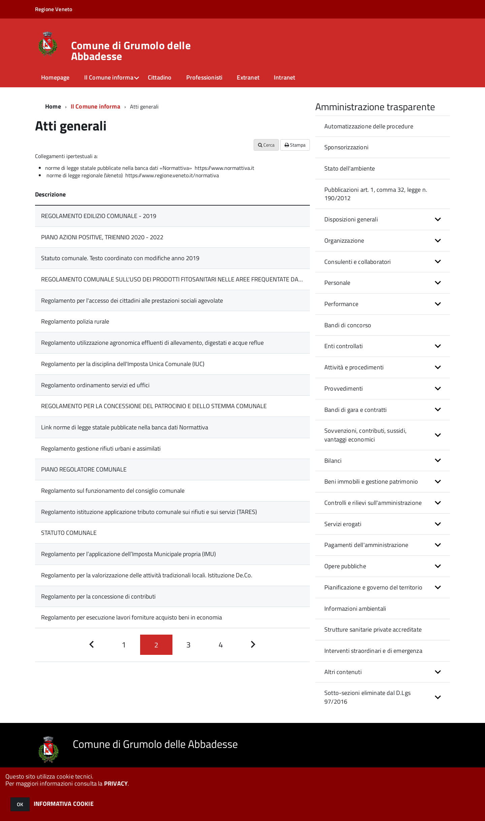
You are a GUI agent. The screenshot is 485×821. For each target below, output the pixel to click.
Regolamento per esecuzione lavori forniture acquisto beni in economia (131, 617)
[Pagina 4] (221, 645)
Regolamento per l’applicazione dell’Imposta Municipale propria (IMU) (128, 553)
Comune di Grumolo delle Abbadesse (131, 50)
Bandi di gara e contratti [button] (355, 409)
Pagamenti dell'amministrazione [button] (366, 544)
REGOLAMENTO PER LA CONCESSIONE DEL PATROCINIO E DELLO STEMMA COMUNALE (154, 405)
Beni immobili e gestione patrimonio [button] (371, 481)
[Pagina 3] (188, 645)
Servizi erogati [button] (342, 523)
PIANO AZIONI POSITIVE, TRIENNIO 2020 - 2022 (102, 237)
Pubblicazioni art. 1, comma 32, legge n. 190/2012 (375, 194)
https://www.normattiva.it (224, 168)
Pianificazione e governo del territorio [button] (373, 587)
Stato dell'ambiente (349, 168)
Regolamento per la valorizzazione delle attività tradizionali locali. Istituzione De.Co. (146, 575)
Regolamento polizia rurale (75, 321)
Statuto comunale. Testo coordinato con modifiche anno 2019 (120, 258)
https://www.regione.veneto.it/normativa (172, 175)
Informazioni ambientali (355, 608)
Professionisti (204, 77)
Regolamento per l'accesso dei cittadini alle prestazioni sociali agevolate (132, 300)
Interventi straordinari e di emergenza (373, 650)
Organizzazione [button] (344, 240)
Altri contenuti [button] (343, 671)
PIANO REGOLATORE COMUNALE (84, 469)
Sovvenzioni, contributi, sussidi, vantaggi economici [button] (365, 435)
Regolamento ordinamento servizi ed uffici (95, 385)
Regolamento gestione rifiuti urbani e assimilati (101, 448)
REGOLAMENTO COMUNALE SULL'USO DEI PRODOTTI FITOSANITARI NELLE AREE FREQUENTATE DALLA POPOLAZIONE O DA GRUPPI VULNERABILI (230, 279)
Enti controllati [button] (343, 346)
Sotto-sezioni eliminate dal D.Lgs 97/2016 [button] (367, 697)
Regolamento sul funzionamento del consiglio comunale (113, 490)
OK (20, 804)
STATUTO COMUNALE (69, 532)
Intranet (284, 77)
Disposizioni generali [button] (351, 219)
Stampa (295, 144)
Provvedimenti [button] (343, 388)
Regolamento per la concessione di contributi (98, 596)
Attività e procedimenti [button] (354, 367)
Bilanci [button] (333, 460)
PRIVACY (116, 783)
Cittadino (160, 77)
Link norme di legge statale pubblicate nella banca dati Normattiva (124, 427)
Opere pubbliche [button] (345, 566)
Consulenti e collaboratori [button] (357, 261)
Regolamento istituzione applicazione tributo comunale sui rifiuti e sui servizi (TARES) (149, 511)
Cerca (266, 144)
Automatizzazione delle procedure (368, 126)
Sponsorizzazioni (346, 147)
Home (53, 106)
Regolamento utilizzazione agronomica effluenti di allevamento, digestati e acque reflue (152, 342)
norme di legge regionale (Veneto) (85, 175)
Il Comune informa (108, 77)
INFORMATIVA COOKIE (64, 803)
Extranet (248, 77)
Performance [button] (341, 303)
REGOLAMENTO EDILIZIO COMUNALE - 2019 (98, 215)
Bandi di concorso (347, 325)
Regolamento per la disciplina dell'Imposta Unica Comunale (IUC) (122, 363)
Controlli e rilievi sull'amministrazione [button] (373, 502)
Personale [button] (337, 282)
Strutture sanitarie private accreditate (373, 629)
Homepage (55, 77)
